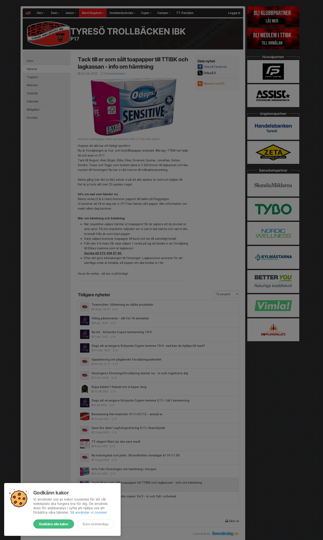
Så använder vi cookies (88, 512)
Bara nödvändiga (95, 524)
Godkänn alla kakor (53, 524)
